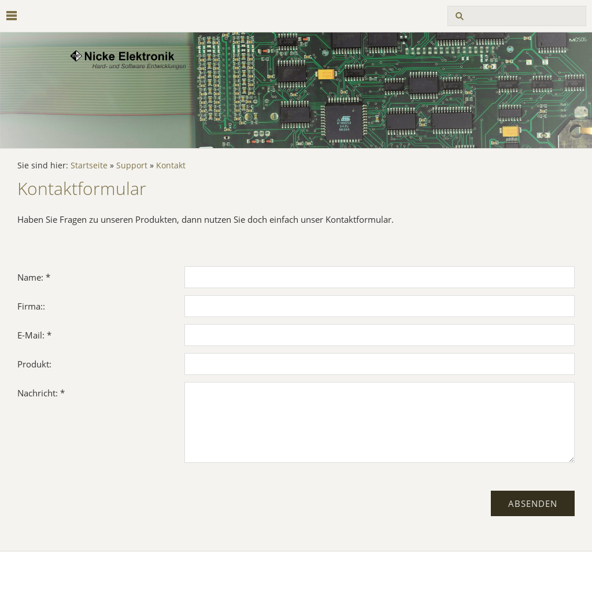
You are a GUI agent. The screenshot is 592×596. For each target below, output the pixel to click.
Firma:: (31, 306)
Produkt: (34, 364)
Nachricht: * (41, 393)
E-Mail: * (34, 335)
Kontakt (171, 165)
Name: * (33, 277)
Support (131, 165)
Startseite (89, 165)
